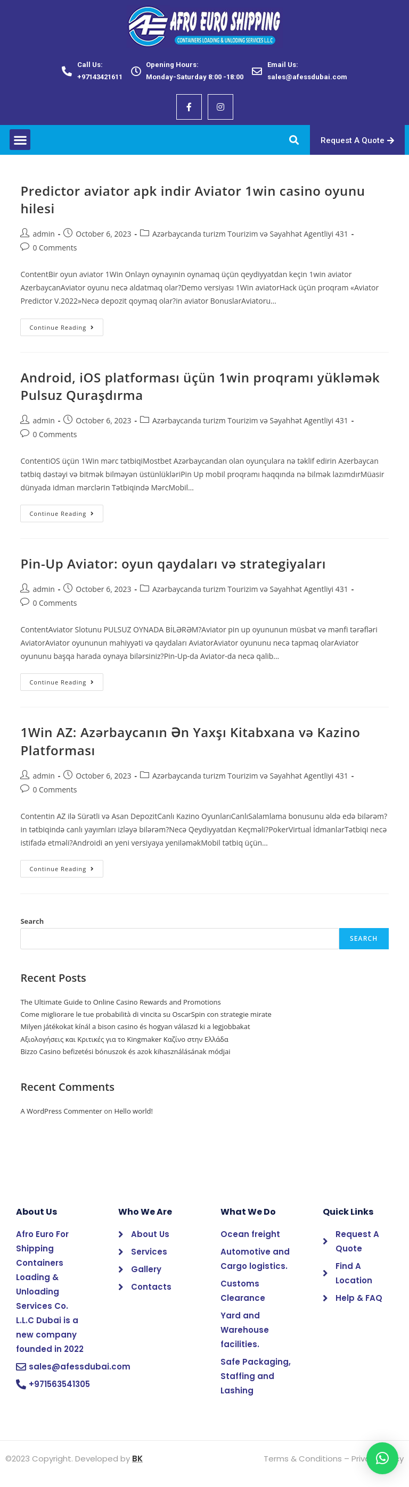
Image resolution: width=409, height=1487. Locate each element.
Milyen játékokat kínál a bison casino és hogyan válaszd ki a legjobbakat (135, 1026)
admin (43, 234)
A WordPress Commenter (61, 1111)
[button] (20, 139)
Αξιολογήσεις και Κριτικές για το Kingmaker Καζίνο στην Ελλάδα (124, 1039)
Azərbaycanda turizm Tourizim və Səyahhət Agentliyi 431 (250, 234)
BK (137, 1458)
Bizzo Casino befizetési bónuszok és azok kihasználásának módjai (125, 1051)
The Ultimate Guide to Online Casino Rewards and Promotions (120, 1002)
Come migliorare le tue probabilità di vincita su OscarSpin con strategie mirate (145, 1014)
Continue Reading (66, 325)
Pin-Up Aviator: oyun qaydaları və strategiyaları (173, 563)
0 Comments (54, 248)
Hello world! (133, 1111)
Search (32, 921)
